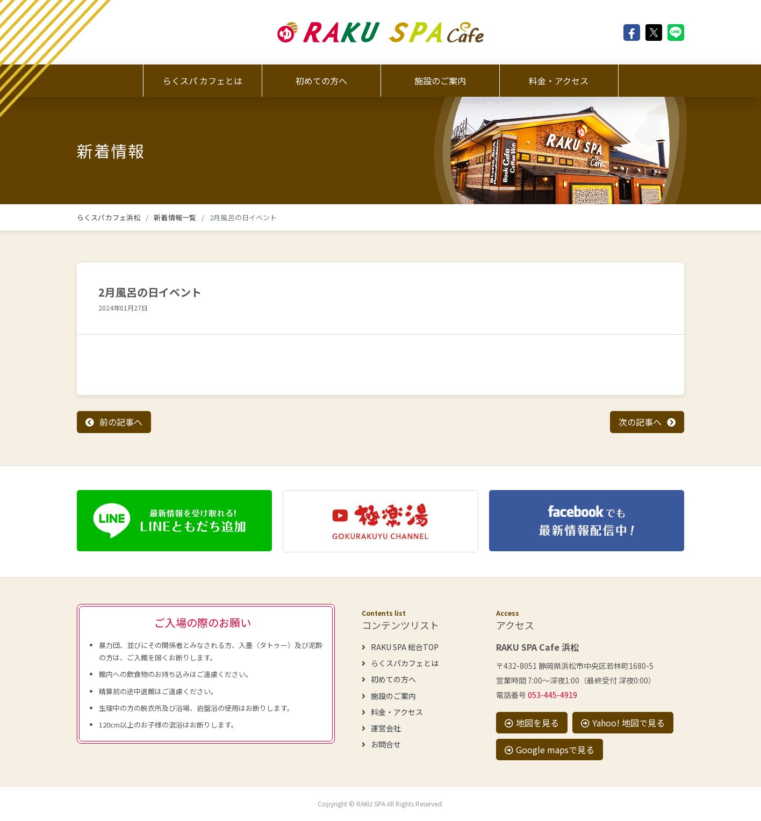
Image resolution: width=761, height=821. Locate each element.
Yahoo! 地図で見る (623, 722)
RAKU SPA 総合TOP (400, 647)
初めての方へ (321, 80)
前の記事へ (120, 421)
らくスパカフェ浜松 (108, 217)
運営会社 (381, 728)
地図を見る (532, 722)
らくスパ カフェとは (202, 80)
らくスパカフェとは (400, 663)
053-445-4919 (552, 694)
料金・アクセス (558, 80)
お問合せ (381, 744)
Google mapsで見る (549, 749)
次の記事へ (640, 421)
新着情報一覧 (175, 217)
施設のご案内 (440, 80)
